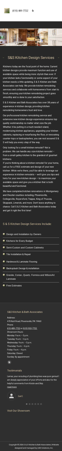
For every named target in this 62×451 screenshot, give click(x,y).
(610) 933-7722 (30, 328)
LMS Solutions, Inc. (45, 448)
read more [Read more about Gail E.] (12, 387)
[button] (26, 404)
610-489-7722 (13, 328)
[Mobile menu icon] (6, 10)
